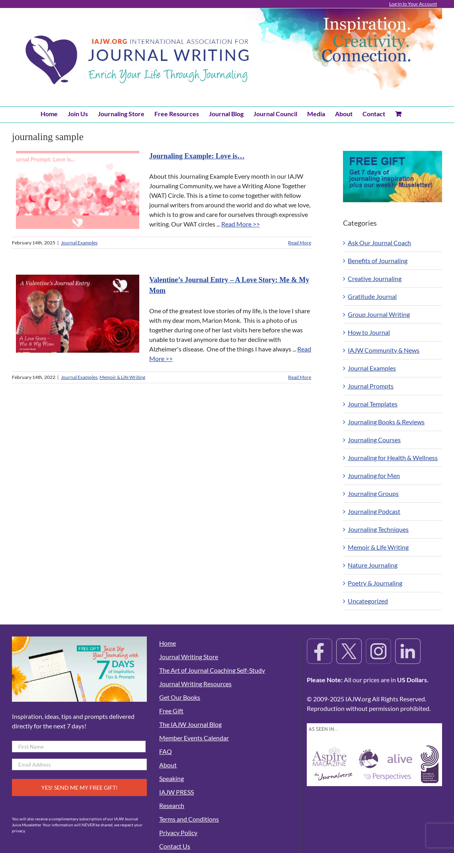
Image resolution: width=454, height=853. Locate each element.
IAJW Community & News (383, 350)
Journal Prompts (371, 386)
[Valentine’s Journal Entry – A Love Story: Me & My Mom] (77, 314)
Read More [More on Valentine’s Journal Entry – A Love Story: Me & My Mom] (299, 377)
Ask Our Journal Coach (379, 242)
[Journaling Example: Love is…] (77, 190)
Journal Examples (79, 243)
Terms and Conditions (189, 819)
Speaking (171, 778)
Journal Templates (372, 404)
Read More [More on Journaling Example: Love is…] (299, 243)
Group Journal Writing (379, 314)
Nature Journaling (372, 565)
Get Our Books (179, 697)
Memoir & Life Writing (122, 377)
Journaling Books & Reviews (386, 422)
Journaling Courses (374, 439)
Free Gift (171, 710)
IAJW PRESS (176, 792)
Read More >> (240, 224)
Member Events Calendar (194, 738)
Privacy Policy (178, 832)
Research (171, 805)
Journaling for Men (374, 475)
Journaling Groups (373, 493)
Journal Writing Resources (195, 683)
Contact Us (174, 846)
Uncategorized (368, 601)
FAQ (165, 751)
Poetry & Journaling (375, 583)
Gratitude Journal (372, 296)
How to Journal (369, 332)
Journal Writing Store (188, 656)
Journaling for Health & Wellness (393, 457)
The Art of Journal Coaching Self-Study (212, 670)
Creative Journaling (374, 278)
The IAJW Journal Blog (190, 724)
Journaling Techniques (378, 529)
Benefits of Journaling (377, 260)
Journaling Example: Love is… (197, 156)
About (168, 765)
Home (167, 643)
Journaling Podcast (374, 511)
